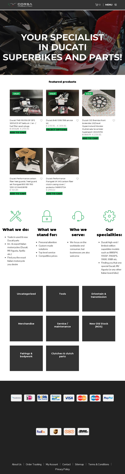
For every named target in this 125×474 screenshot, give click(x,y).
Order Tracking (34, 450)
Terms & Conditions (98, 450)
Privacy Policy (62, 454)
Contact (66, 450)
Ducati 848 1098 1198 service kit (59, 121)
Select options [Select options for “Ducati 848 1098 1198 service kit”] (56, 129)
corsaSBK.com (47, 465)
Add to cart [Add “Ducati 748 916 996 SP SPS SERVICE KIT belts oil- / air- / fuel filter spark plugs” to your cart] (18, 132)
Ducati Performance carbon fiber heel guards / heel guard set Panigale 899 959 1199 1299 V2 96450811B (23, 182)
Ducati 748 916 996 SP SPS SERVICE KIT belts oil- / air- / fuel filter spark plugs (23, 123)
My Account (52, 450)
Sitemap (79, 450)
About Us (16, 450)
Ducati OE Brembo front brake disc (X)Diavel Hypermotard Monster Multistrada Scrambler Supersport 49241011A (94, 126)
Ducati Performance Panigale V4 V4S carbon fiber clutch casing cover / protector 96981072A (59, 182)
